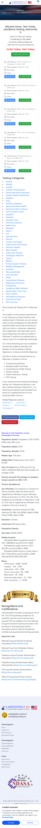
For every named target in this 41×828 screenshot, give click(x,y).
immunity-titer (12, 220)
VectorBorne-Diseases (15, 296)
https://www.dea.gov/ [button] (11, 672)
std (7, 233)
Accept (11, 822)
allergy (9, 184)
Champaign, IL (8, 408)
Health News (5, 748)
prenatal (9, 269)
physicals (10, 228)
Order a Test (5, 730)
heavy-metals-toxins (15, 212)
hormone (9, 217)
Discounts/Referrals (7, 746)
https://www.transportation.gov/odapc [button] (18, 679)
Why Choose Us (6, 733)
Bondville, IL (21, 402)
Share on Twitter (27, 417)
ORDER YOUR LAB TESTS (20, 54)
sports (8, 231)
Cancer (9, 258)
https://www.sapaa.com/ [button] (22, 658)
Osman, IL (6, 405)
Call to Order (25, 76)
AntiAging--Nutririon (15, 255)
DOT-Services (12, 302)
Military (9, 261)
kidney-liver (11, 225)
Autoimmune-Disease (15, 280)
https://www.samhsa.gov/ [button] (25, 665)
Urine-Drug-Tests (13, 299)
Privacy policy (6, 759)
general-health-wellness (17, 209)
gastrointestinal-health (16, 206)
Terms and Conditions (8, 762)
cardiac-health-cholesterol (17, 195)
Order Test (10, 76)
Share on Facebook (10, 417)
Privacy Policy (7, 817)
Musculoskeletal (13, 272)
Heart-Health (12, 294)
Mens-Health (11, 250)
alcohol (9, 181)
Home (20, 10)
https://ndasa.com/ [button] (20, 643)
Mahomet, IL (7, 402)
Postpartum (11, 286)
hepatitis (10, 214)
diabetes (9, 198)
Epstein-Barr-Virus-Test (16, 291)
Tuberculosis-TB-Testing (16, 244)
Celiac (8, 277)
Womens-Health (13, 247)
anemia (9, 187)
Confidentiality (6, 764)
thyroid (9, 239)
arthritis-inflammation (15, 190)
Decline (30, 822)
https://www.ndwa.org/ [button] (12, 651)
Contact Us (5, 751)
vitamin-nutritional (14, 242)
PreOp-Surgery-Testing (16, 264)
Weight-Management (15, 266)
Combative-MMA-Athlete (17, 288)
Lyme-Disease (12, 275)
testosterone (11, 236)
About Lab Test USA (8, 735)
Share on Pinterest (9, 422)
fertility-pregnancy (14, 203)
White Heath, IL (20, 405)
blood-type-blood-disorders (18, 192)
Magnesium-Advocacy (15, 283)
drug (8, 201)
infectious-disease (14, 222)
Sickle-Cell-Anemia (14, 253)
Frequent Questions (7, 743)
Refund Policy (6, 767)
